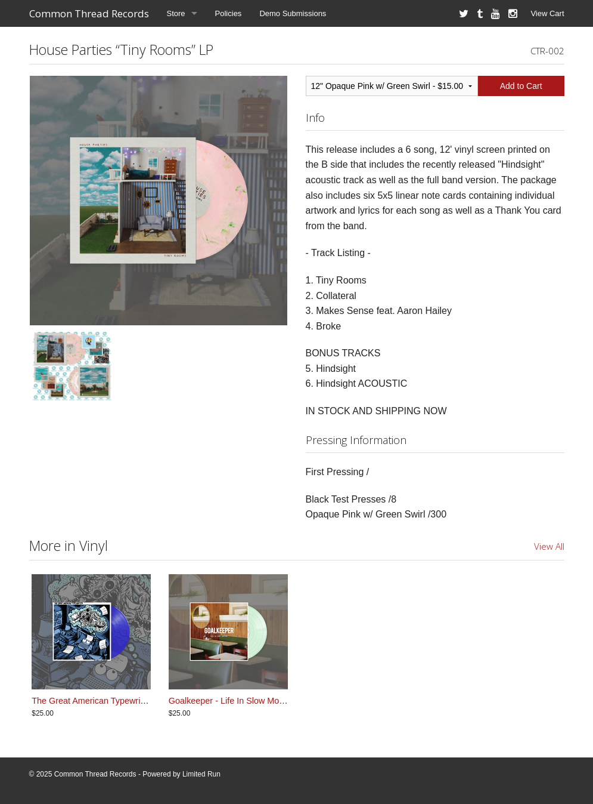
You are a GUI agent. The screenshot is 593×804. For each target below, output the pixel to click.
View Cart (547, 13)
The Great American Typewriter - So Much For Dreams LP (142, 701)
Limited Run (201, 774)
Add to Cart (521, 86)
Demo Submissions (292, 13)
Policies (228, 13)
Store (176, 13)
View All (549, 546)
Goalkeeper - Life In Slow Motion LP (237, 701)
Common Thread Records (89, 13)
